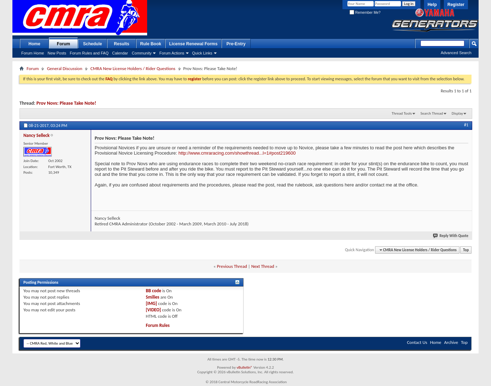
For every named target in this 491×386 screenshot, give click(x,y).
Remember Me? (365, 13)
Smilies (152, 297)
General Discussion (64, 68)
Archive (451, 342)
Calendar (120, 53)
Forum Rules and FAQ (89, 53)
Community (142, 53)
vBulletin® (244, 367)
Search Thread (431, 113)
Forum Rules (157, 325)
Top (466, 250)
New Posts (57, 53)
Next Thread (262, 266)
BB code (153, 290)
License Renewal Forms (193, 43)
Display (457, 113)
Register (455, 4)
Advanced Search (456, 53)
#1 (466, 124)
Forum (63, 43)
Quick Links (202, 53)
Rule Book (150, 43)
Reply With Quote (451, 236)
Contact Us (417, 342)
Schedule (92, 43)
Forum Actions (171, 53)
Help (432, 4)
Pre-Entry (236, 43)
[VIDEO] (153, 309)
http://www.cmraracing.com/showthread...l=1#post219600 (237, 153)
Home (34, 43)
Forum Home (32, 53)
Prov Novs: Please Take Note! (66, 103)
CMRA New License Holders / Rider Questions (132, 68)
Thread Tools (402, 113)
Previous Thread (232, 266)
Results (121, 43)
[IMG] (151, 303)
